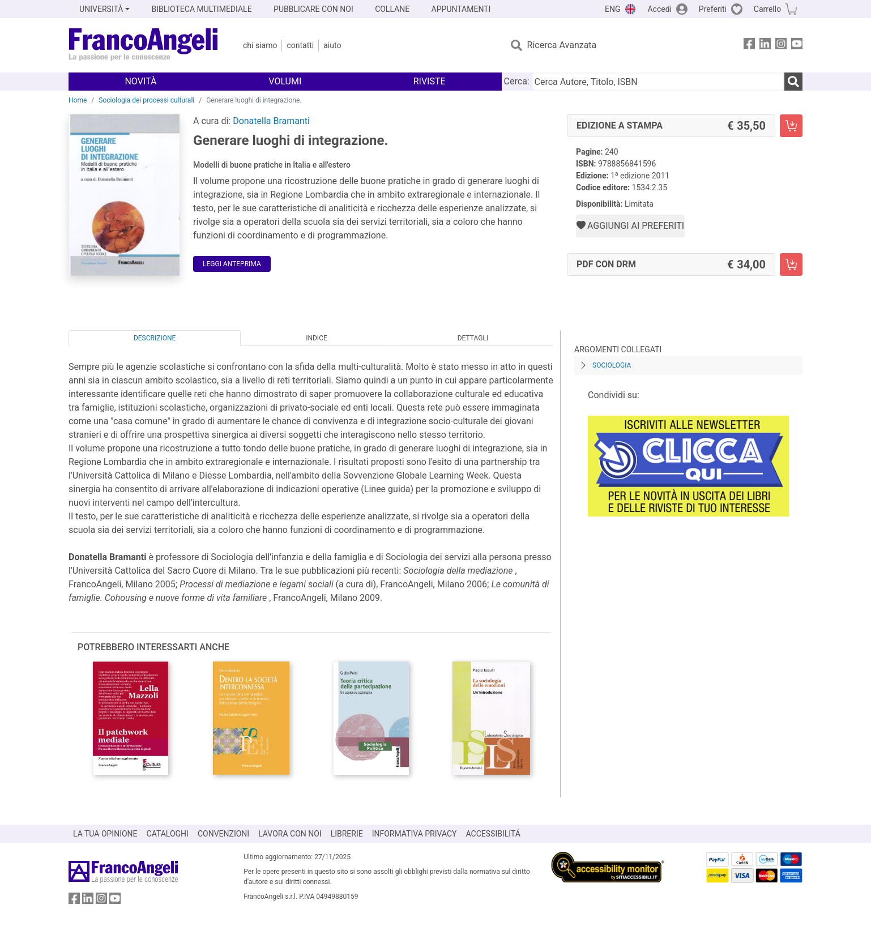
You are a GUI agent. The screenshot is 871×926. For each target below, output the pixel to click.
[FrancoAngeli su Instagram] (781, 45)
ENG (612, 9)
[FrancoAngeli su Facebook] (749, 45)
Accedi (659, 9)
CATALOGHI (168, 833)
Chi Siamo (260, 45)
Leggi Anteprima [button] (232, 264)
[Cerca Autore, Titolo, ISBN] (658, 81)
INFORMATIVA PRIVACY (414, 833)
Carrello (767, 9)
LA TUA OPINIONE (105, 833)
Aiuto (332, 45)
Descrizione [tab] (155, 338)
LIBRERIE (347, 833)
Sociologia (611, 365)
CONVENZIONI (223, 833)
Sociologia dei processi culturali (146, 100)
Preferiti (713, 9)
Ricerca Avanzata (562, 45)
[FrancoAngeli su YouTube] (796, 45)
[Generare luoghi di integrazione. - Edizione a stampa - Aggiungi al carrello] (791, 125)
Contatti (300, 45)
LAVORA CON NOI (290, 833)
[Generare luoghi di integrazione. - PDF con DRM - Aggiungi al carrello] (791, 264)
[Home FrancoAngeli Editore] (144, 45)
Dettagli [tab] (473, 338)
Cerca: (517, 81)
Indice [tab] (316, 338)
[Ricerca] (793, 81)
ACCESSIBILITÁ (493, 833)
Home (78, 100)
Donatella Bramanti (271, 121)
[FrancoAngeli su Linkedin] (765, 45)
